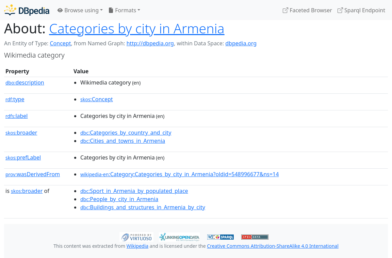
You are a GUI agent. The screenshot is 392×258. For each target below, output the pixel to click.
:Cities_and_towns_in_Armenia (122, 141)
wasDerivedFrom (32, 174)
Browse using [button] (78, 10)
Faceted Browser (307, 10)
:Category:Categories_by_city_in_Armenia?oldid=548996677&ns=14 (179, 174)
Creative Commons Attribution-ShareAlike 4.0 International (272, 246)
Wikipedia (137, 246)
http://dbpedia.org (150, 43)
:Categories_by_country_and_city (125, 132)
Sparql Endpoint (361, 10)
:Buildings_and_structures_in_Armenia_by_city (142, 207)
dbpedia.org (241, 43)
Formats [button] (122, 10)
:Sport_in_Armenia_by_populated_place (134, 191)
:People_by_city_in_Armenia (119, 199)
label (16, 116)
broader (21, 132)
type (14, 99)
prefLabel (23, 157)
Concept (60, 43)
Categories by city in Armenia (136, 28)
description (24, 82)
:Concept (96, 99)
